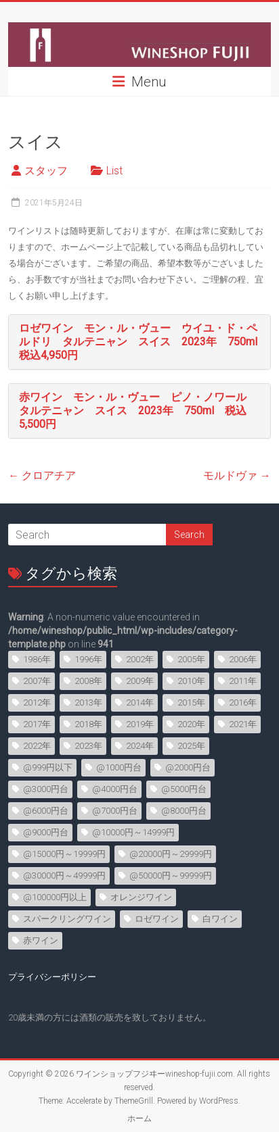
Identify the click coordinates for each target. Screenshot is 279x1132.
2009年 (140, 681)
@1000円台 (119, 767)
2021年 (243, 724)
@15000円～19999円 (64, 854)
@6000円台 (45, 811)
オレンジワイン (141, 897)
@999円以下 (47, 767)
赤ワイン (40, 940)
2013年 (88, 702)
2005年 (191, 659)
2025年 (191, 746)
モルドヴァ (237, 475)
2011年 (243, 681)
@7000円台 (114, 811)
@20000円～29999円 (170, 854)
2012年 (37, 702)
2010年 (191, 681)
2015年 (191, 702)
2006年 (243, 659)
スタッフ (46, 170)
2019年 (140, 724)
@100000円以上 (55, 897)
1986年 (37, 659)
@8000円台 (184, 811)
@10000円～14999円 (133, 832)
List (114, 170)
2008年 (88, 681)
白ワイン (220, 919)
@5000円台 (184, 789)
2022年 (37, 746)
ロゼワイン (157, 919)
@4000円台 (114, 789)
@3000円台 (45, 789)
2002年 (140, 659)
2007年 (37, 681)
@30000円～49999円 (64, 875)
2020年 (191, 724)
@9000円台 (45, 832)
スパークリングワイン (67, 919)
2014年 (140, 702)
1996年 (88, 659)
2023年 (88, 746)
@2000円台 (188, 767)
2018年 (88, 724)
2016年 (243, 702)
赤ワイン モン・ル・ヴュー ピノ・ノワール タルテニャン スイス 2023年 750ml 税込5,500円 (138, 410)
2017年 (37, 724)
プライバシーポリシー (52, 977)
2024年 (140, 746)
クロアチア (42, 475)
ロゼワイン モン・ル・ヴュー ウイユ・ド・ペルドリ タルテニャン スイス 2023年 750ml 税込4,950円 (143, 342)
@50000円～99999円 (170, 875)
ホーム (139, 1118)
